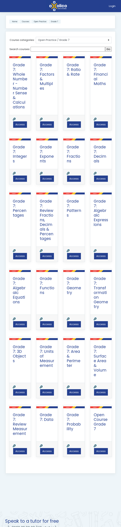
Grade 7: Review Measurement (20, 424)
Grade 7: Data (46, 417)
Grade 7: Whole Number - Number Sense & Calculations (20, 86)
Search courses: (20, 49)
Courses (25, 21)
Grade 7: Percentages (19, 208)
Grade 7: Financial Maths (101, 74)
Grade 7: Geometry (74, 285)
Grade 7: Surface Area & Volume (100, 361)
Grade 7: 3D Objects (19, 354)
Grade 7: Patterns (74, 208)
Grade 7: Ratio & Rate (74, 69)
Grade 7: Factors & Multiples (47, 76)
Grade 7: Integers (20, 154)
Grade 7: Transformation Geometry (101, 292)
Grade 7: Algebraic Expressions (101, 212)
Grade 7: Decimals (100, 154)
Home (14, 21)
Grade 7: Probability (74, 422)
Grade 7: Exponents (47, 154)
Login (112, 6)
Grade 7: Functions (47, 285)
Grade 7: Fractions (73, 154)
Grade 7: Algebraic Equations (19, 290)
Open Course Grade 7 (101, 422)
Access (20, 124)
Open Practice (40, 21)
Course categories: (22, 40)
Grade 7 (54, 21)
